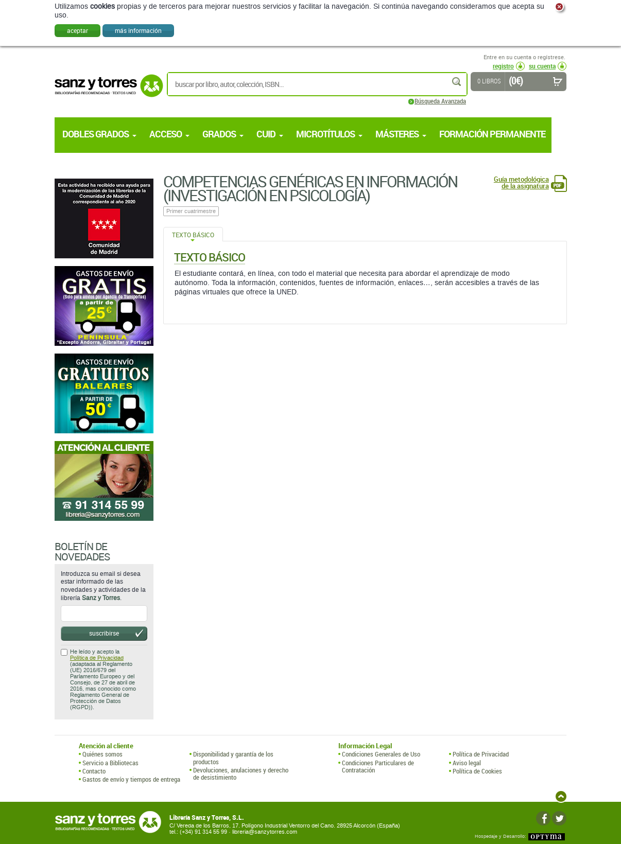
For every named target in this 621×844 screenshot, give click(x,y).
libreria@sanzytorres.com (264, 832)
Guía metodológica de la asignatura (521, 182)
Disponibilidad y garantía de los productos (233, 757)
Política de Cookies (477, 771)
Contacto (94, 771)
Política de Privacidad (97, 658)
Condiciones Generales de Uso (381, 754)
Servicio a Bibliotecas (110, 762)
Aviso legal (467, 762)
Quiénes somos (102, 754)
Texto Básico (193, 235)
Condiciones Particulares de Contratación (378, 766)
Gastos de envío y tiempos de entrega (131, 779)
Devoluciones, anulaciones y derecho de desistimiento (240, 773)
